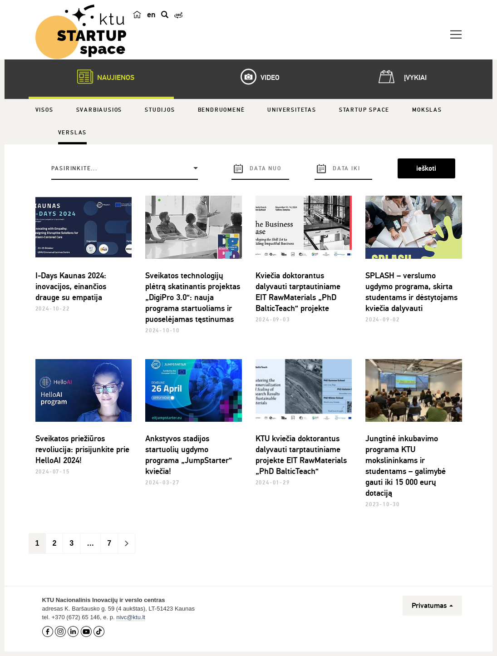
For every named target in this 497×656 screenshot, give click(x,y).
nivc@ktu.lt (130, 617)
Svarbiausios (99, 110)
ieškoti (426, 168)
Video (255, 76)
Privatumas (432, 605)
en (151, 15)
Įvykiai (400, 76)
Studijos (160, 110)
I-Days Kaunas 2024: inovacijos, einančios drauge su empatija (70, 286)
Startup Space (364, 110)
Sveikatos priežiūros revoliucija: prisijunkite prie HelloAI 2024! (82, 449)
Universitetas (291, 110)
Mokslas (427, 110)
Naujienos (101, 76)
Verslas (72, 132)
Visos (44, 110)
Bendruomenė (221, 110)
